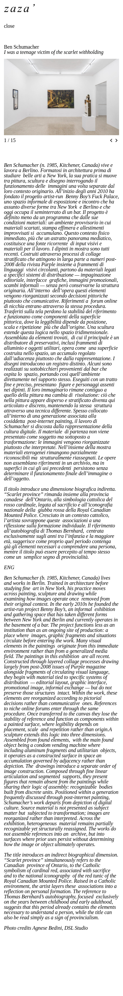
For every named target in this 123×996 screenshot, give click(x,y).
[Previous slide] (111, 140)
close (9, 26)
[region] (61, 97)
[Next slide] (116, 140)
